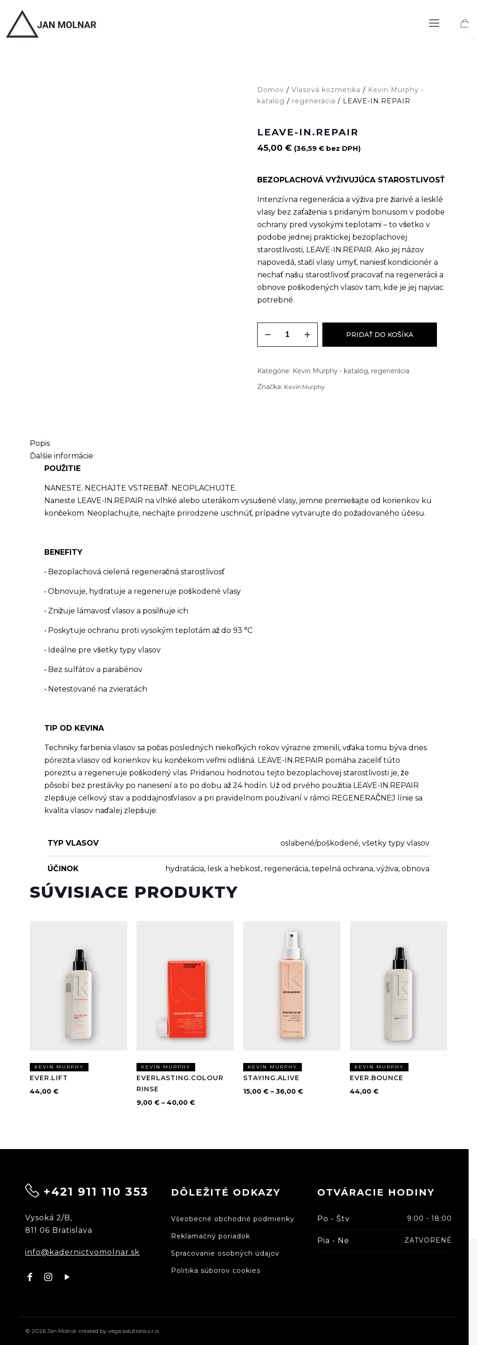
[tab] (238, 443)
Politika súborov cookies (215, 1270)
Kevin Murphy (304, 386)
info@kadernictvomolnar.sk (82, 1252)
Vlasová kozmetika (326, 90)
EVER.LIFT (49, 1078)
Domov (270, 90)
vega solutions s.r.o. (134, 1330)
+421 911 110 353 (96, 1191)
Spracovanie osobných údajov (225, 1253)
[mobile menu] (434, 23)
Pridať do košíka (379, 334)
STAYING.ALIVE (271, 1078)
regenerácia (313, 101)
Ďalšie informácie (61, 455)
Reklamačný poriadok (210, 1236)
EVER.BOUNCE (376, 1078)
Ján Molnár (62, 1330)
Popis (40, 443)
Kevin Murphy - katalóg (330, 371)
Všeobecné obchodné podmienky (232, 1219)
